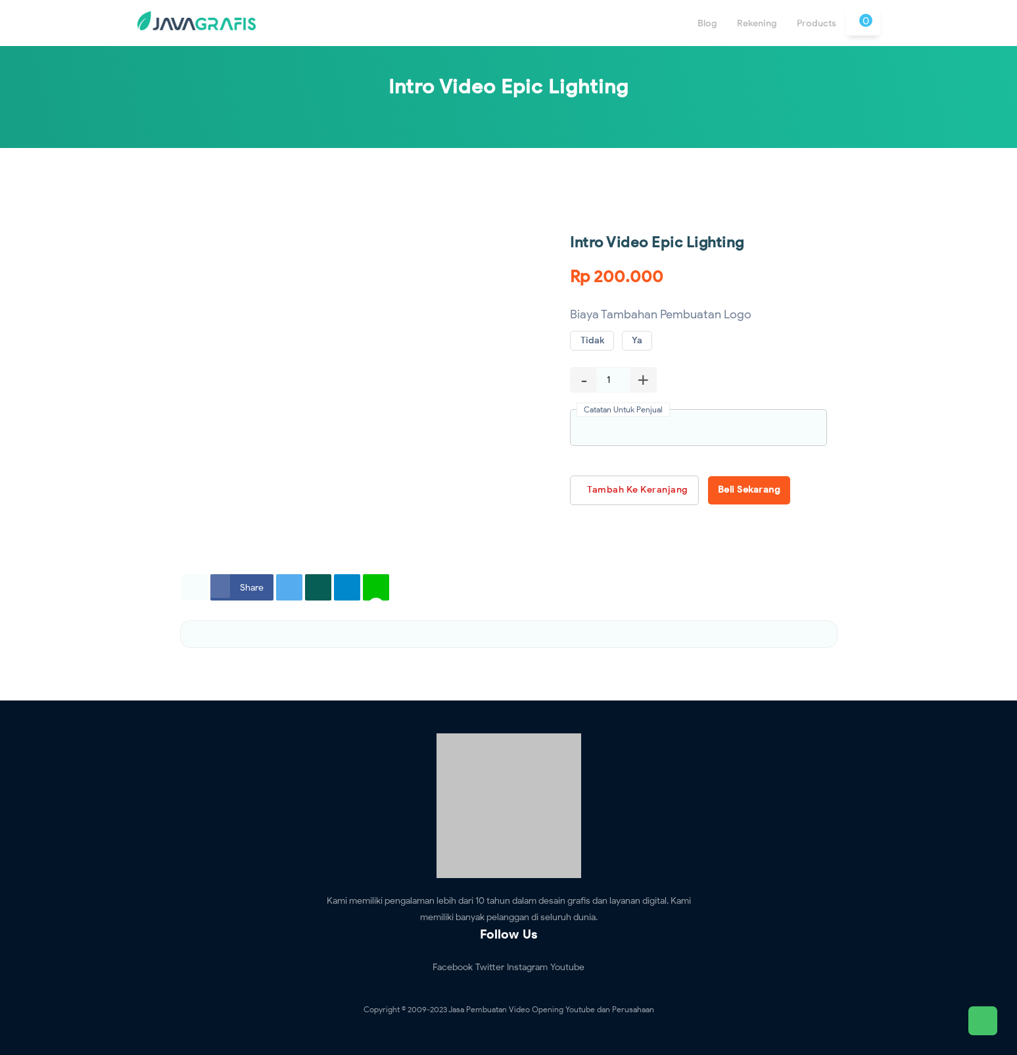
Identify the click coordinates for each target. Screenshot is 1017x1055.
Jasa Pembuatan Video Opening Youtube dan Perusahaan (551, 1009)
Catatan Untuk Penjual (623, 409)
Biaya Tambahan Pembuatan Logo (660, 314)
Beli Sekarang (749, 489)
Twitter (489, 967)
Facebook (453, 967)
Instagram (527, 967)
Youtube (567, 967)
